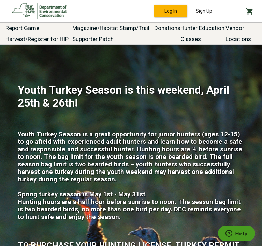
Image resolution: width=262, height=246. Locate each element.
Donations (167, 28)
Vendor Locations (238, 33)
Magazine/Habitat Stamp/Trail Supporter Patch (110, 33)
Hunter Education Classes (202, 33)
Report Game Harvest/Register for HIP (37, 33)
